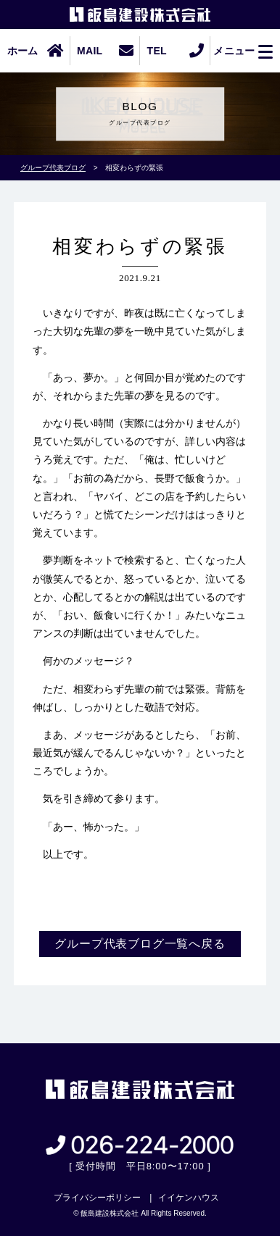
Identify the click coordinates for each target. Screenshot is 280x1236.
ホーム (22, 51)
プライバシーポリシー (97, 1198)
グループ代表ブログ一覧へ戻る (139, 944)
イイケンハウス (188, 1198)
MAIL (89, 51)
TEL (157, 51)
